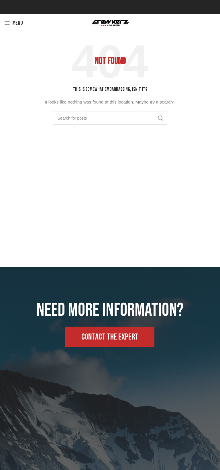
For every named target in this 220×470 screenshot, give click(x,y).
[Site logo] (110, 22)
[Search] (110, 118)
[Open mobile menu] (13, 23)
